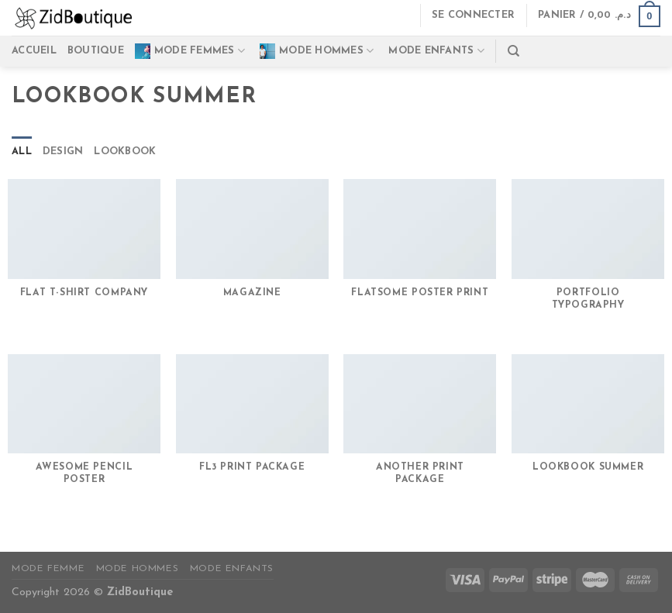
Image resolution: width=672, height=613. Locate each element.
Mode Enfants (232, 568)
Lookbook (125, 151)
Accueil (34, 51)
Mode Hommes (317, 51)
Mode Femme (48, 568)
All (22, 151)
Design (63, 151)
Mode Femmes (190, 51)
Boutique (95, 51)
